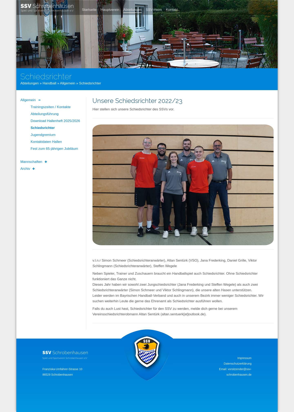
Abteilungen (132, 10)
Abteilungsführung (45, 114)
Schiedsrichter (43, 128)
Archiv (25, 169)
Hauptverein (110, 10)
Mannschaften (31, 162)
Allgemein (67, 83)
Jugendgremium (43, 135)
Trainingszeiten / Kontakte (51, 107)
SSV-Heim (154, 10)
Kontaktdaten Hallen (46, 142)
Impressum (244, 358)
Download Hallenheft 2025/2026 (55, 121)
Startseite (89, 10)
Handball (49, 83)
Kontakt (172, 10)
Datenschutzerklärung (238, 363)
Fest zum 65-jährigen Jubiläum (54, 149)
